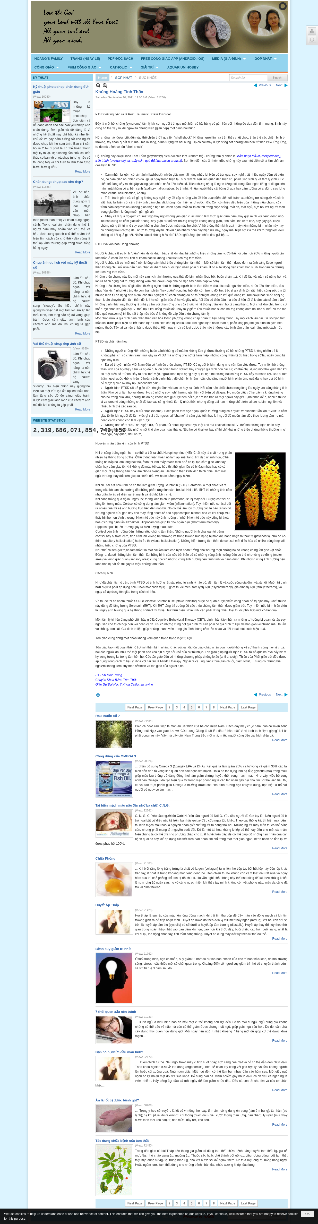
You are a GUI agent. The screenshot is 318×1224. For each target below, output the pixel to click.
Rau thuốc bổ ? (108, 716)
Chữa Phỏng (106, 858)
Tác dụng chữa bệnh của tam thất (122, 1141)
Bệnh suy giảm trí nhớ (113, 949)
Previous (265, 85)
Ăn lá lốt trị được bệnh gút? (117, 1100)
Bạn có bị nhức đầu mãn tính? (119, 1052)
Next (279, 85)
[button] (229, 58)
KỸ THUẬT (40, 78)
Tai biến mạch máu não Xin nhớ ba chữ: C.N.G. (133, 805)
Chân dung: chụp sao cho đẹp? (58, 182)
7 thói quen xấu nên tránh (116, 1012)
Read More (82, 171)
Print (98, 694)
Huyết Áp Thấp (107, 905)
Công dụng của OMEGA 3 (116, 756)
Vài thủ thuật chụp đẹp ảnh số (57, 344)
